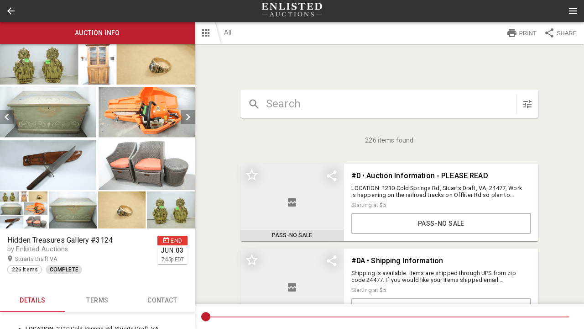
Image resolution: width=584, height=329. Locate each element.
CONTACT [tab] (162, 301)
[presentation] (292, 11)
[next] (188, 117)
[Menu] (573, 11)
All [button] (227, 32)
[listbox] (97, 117)
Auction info (97, 33)
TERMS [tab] (97, 301)
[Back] (11, 11)
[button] (11, 11)
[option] (97, 117)
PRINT (521, 32)
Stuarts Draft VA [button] (45, 259)
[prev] (7, 117)
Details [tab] (32, 301)
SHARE (560, 32)
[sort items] (527, 104)
